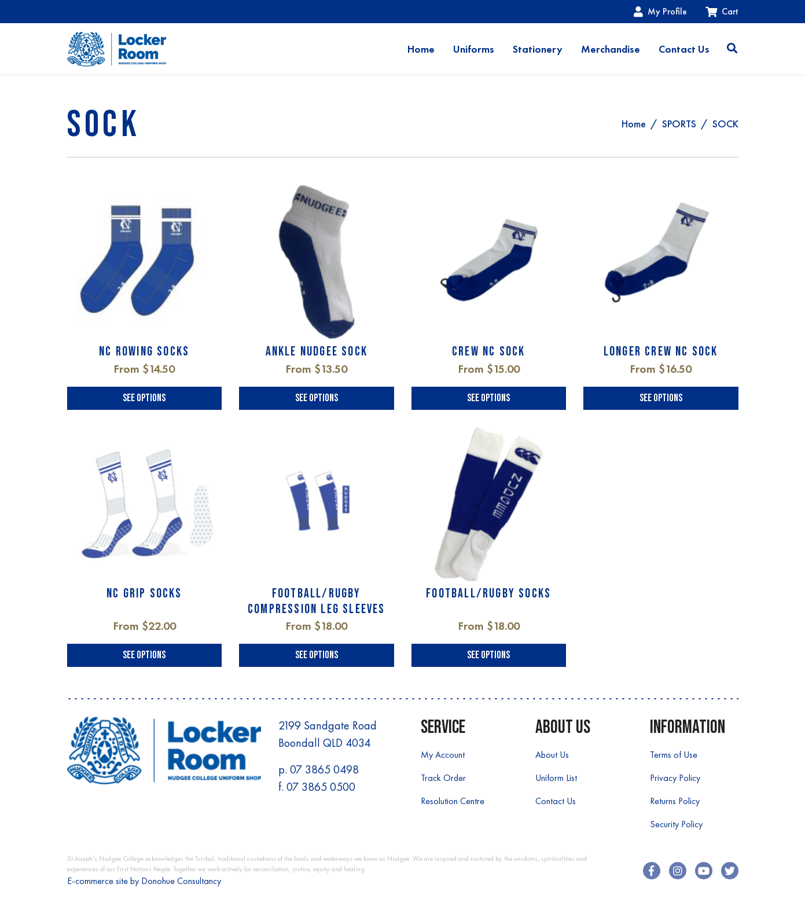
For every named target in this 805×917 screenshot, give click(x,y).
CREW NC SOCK (488, 352)
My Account (443, 754)
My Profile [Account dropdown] (660, 11)
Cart (721, 11)
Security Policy (676, 824)
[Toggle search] (732, 49)
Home (421, 49)
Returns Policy (675, 800)
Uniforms (473, 49)
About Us (552, 754)
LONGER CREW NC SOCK (661, 352)
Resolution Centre (452, 800)
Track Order (443, 777)
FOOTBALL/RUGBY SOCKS (488, 593)
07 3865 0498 (324, 769)
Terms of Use (673, 754)
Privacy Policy (675, 777)
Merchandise (610, 49)
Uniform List (556, 777)
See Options (144, 398)
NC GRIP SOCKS (144, 593)
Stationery (538, 49)
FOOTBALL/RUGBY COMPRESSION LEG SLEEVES (316, 601)
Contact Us (684, 49)
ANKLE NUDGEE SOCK (316, 352)
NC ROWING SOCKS (144, 352)
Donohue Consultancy (181, 880)
